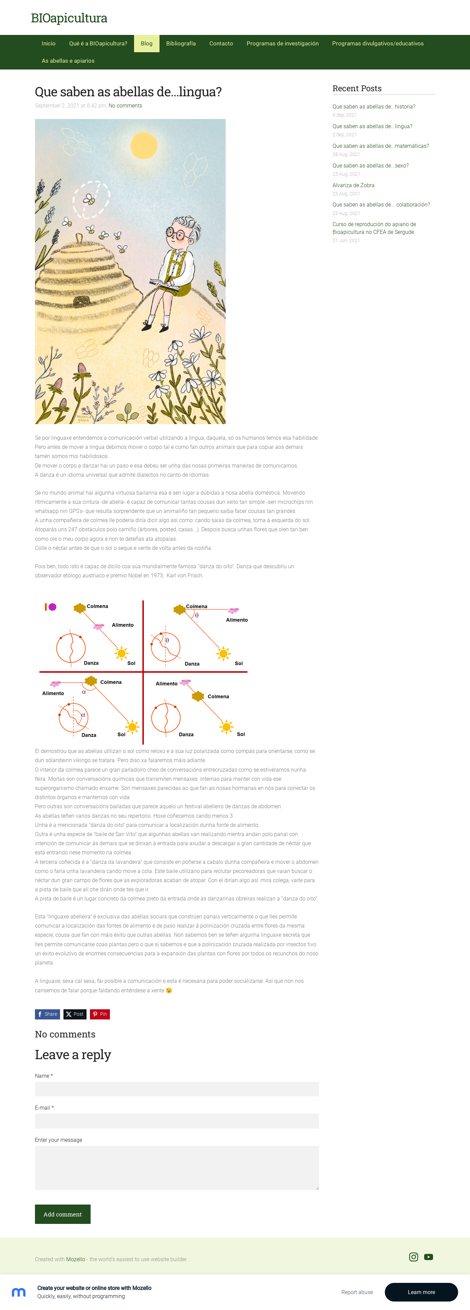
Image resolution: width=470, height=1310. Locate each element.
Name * (44, 1073)
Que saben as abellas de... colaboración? (381, 202)
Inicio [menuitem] (49, 40)
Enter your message (58, 1137)
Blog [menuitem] (147, 40)
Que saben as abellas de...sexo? (371, 163)
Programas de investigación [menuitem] (283, 40)
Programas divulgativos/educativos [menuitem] (378, 40)
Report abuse (357, 1292)
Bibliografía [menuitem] (181, 40)
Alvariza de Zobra (354, 182)
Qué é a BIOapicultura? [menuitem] (98, 40)
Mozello (75, 1256)
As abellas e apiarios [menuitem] (68, 58)
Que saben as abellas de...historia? (374, 104)
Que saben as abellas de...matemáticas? (381, 143)
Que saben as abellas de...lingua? (372, 123)
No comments (125, 103)
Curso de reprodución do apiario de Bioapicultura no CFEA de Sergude (374, 225)
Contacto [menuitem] (221, 40)
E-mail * (44, 1105)
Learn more (421, 1292)
